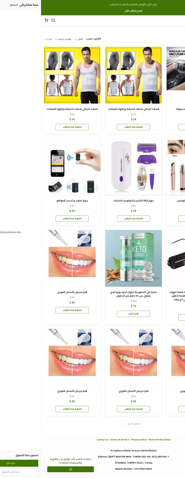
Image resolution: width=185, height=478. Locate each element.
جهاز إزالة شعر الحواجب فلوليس (154, 200)
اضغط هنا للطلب (153, 127)
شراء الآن (92, 313)
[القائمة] (179, 20)
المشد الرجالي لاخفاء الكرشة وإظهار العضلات (92, 109)
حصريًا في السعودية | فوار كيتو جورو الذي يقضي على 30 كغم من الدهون (92, 294)
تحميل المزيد (92, 423)
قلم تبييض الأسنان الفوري (31, 292)
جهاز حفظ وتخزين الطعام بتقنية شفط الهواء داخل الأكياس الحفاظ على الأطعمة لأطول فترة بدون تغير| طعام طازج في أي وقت (154, 295)
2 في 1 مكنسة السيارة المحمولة (153, 109)
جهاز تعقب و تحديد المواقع (31, 200)
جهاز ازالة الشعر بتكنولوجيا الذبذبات (92, 200)
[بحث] (12, 20)
